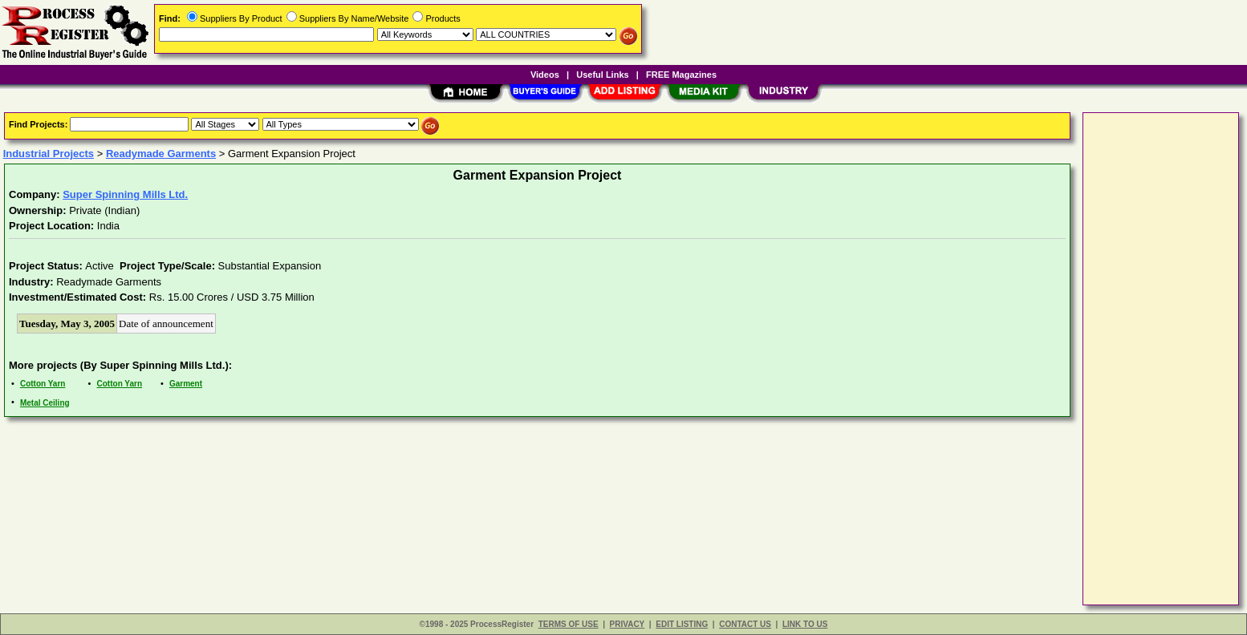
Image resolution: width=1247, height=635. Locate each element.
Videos (544, 74)
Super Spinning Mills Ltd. (125, 194)
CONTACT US (745, 624)
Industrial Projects (48, 154)
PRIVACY (627, 624)
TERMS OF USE (568, 624)
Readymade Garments (161, 154)
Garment (185, 383)
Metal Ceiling (45, 402)
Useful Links (602, 74)
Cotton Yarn (42, 383)
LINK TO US (804, 624)
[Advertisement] (1151, 357)
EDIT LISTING (682, 624)
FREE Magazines (681, 74)
